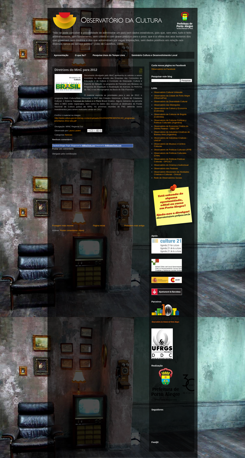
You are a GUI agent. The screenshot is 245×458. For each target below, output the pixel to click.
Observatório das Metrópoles (167, 105)
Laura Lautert (75, 130)
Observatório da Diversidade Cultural (170, 101)
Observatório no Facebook (163, 69)
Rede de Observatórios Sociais (168, 178)
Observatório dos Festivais (166, 168)
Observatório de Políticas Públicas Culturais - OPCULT (169, 160)
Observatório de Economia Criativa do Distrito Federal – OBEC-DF (171, 127)
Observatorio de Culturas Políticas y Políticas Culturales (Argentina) (170, 121)
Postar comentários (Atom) (72, 230)
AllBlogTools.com (88, 145)
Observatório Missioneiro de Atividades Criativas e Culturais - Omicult (171, 173)
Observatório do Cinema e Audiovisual (171, 165)
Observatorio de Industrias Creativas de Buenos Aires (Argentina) (172, 133)
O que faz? (80, 55)
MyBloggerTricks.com (113, 145)
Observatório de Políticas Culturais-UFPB (172, 149)
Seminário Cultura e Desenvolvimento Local (154, 55)
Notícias (68, 135)
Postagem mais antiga (134, 225)
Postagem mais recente (63, 225)
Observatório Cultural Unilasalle (168, 92)
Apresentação (61, 55)
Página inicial (99, 225)
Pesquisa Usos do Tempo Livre (109, 55)
